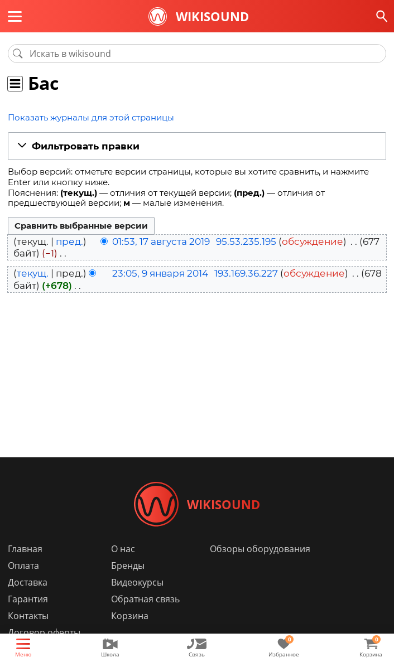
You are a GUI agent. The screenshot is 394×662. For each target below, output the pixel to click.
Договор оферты (44, 632)
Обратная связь (145, 599)
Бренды (128, 565)
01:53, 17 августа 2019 (161, 241)
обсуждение (312, 241)
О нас (123, 549)
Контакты (28, 616)
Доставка (27, 582)
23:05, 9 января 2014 (160, 273)
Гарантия (28, 599)
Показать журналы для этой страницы (91, 117)
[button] (197, 146)
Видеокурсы (137, 582)
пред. (69, 241)
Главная (25, 549)
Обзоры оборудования (260, 549)
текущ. (33, 273)
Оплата (23, 565)
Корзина (129, 616)
